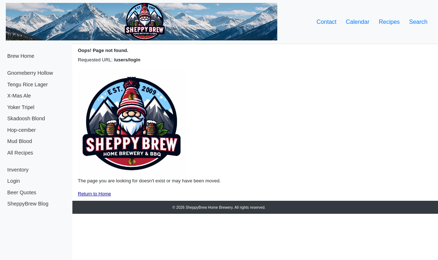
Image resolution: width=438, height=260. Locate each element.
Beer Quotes (21, 192)
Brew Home (20, 56)
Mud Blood (19, 141)
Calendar (358, 22)
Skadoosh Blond (26, 118)
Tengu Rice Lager (27, 84)
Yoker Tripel (20, 107)
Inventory (18, 170)
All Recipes (20, 153)
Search (418, 22)
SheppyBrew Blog (28, 204)
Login (13, 181)
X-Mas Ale (19, 96)
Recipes (389, 22)
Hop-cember (21, 130)
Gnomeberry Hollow (30, 73)
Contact (326, 22)
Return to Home (94, 193)
